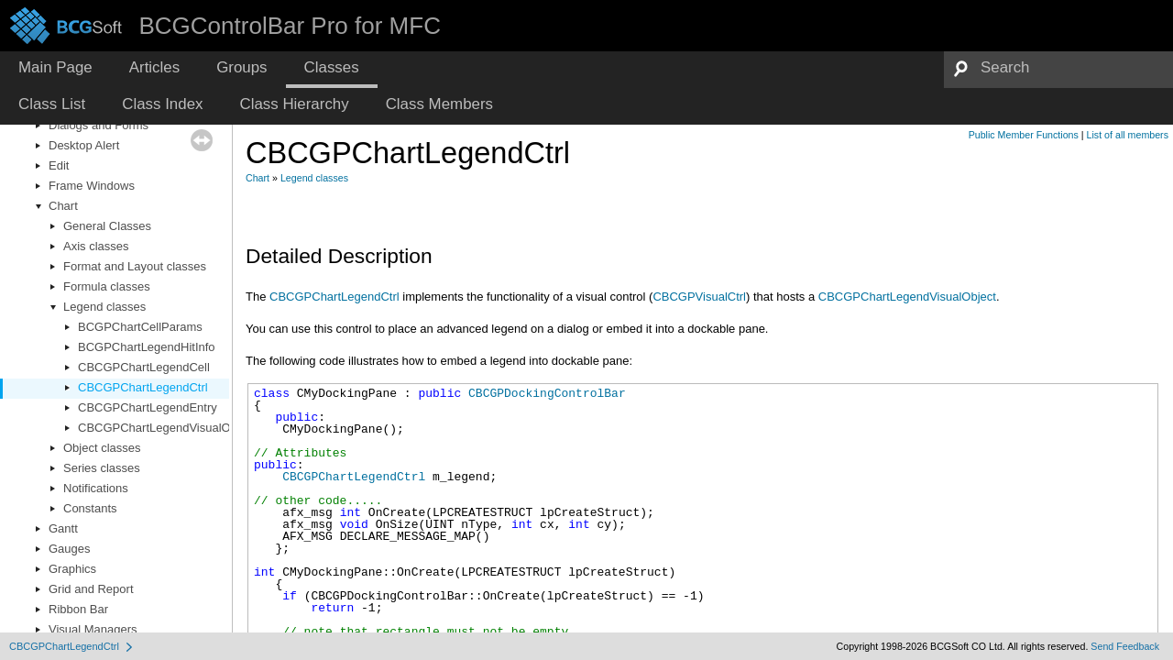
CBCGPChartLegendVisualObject (167, 427)
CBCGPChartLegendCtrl (143, 387)
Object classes (102, 448)
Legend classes (104, 307)
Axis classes (96, 246)
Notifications (95, 488)
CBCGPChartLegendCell (144, 367)
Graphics (72, 569)
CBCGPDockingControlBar (547, 393)
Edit (59, 165)
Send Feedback (1125, 646)
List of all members (1127, 134)
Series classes (101, 468)
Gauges (70, 549)
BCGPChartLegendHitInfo (146, 347)
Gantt (63, 528)
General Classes (107, 226)
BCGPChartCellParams (140, 327)
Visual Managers (93, 629)
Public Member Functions (1024, 134)
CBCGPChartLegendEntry (147, 407)
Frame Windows (92, 185)
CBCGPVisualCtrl (699, 296)
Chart (63, 206)
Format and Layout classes (134, 266)
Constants (90, 508)
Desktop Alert (84, 145)
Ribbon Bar (78, 609)
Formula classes (106, 286)
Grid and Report (91, 589)
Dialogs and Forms (98, 125)
